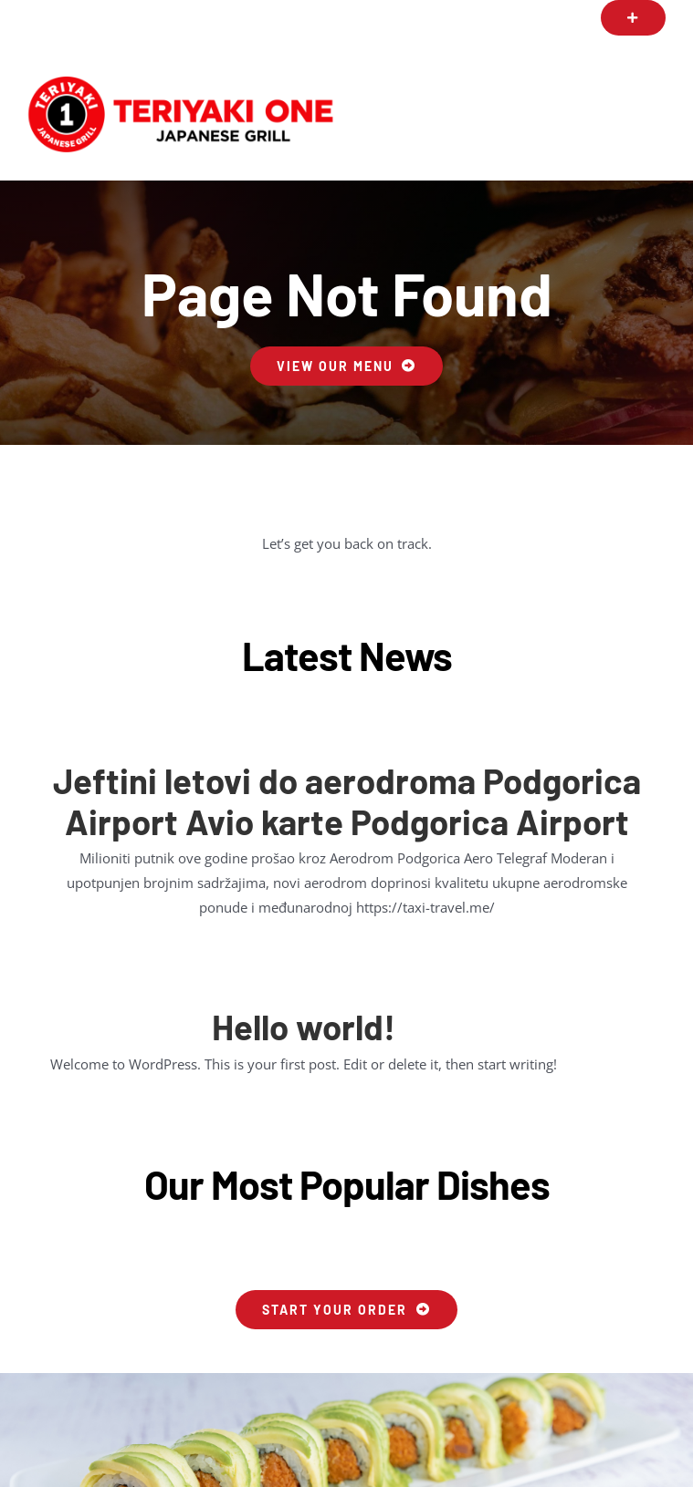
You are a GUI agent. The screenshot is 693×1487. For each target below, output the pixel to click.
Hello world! (303, 1027)
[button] (633, 18)
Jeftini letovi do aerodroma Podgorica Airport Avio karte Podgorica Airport (347, 800)
